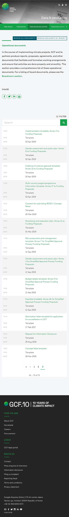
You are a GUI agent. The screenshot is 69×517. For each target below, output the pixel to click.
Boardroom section (12, 76)
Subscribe (8, 512)
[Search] (31, 122)
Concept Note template (36, 348)
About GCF (8, 421)
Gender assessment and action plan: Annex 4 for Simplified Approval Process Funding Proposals (44, 261)
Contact (7, 461)
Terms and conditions (13, 483)
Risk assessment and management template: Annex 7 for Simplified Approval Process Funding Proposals (43, 241)
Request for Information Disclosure (41, 334)
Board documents (58, 27)
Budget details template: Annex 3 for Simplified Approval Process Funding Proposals (41, 282)
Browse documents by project (51, 38)
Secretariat (8, 425)
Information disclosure (13, 470)
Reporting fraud (10, 478)
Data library (8, 27)
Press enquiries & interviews (15, 466)
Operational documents (38, 27)
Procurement (9, 433)
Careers (7, 429)
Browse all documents (24, 38)
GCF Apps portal (11, 447)
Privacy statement (11, 487)
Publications (21, 27)
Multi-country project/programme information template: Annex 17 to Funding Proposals (44, 186)
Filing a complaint (11, 474)
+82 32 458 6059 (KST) (13, 504)
